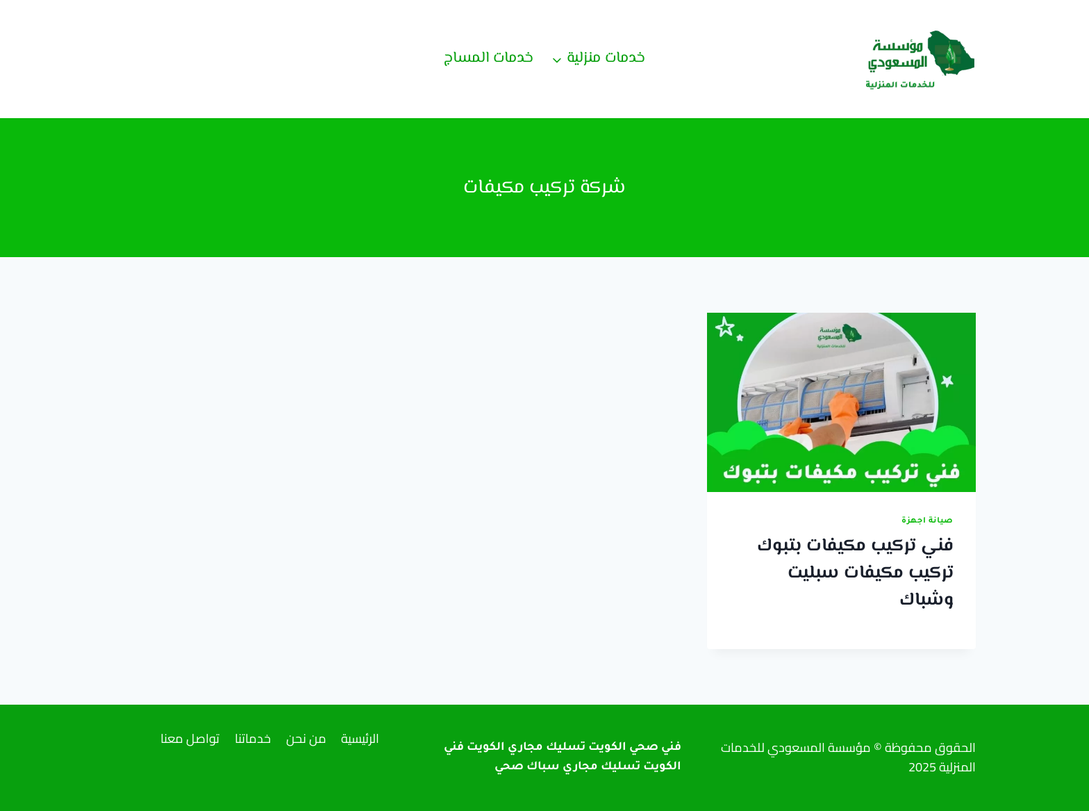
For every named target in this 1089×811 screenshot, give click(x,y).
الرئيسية (360, 738)
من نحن (306, 738)
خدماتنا (253, 738)
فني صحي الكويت (634, 748)
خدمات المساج (488, 58)
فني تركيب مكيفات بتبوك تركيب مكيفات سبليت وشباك (855, 573)
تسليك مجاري (601, 767)
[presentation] (841, 402)
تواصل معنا (189, 738)
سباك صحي (527, 767)
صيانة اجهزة (927, 521)
